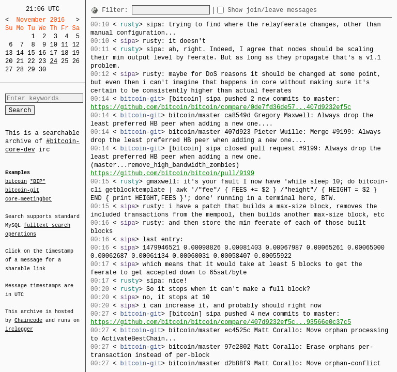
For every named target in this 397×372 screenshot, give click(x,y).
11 (64, 44)
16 (42, 53)
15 (31, 53)
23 (42, 61)
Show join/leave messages (290, 10)
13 (8, 53)
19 (76, 53)
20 (8, 61)
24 (53, 61)
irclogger (19, 322)
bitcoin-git (22, 190)
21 (20, 61)
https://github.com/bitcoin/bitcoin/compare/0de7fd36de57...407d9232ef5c (220, 107)
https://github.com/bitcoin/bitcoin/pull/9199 (172, 173)
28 (20, 69)
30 (42, 69)
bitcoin (16, 181)
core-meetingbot (28, 198)
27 (8, 69)
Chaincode (28, 314)
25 (64, 61)
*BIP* (37, 181)
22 (31, 61)
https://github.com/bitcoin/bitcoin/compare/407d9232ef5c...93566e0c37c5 (220, 322)
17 (53, 53)
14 (20, 53)
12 (76, 44)
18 (64, 53)
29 (31, 69)
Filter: (117, 10)
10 (53, 44)
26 (76, 61)
